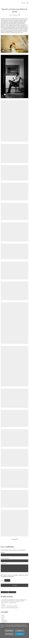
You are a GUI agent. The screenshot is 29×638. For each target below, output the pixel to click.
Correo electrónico (5, 558)
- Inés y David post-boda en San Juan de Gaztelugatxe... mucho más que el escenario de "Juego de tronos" (14, 600)
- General (3, 616)
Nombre (3, 552)
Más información (9, 630)
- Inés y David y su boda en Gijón (8, 602)
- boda (2, 618)
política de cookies (23, 575)
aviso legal (14, 575)
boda (10, 15)
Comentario (3, 563)
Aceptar (19, 634)
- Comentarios (15, 15)
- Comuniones (4, 621)
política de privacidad (8, 576)
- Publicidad (3, 620)
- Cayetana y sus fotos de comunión (9, 606)
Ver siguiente (12, 592)
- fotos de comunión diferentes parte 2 (9, 607)
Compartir (14, 539)
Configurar (20, 630)
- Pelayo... (3, 604)
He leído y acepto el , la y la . (14, 575)
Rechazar (9, 634)
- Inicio (2, 615)
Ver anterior (4, 592)
